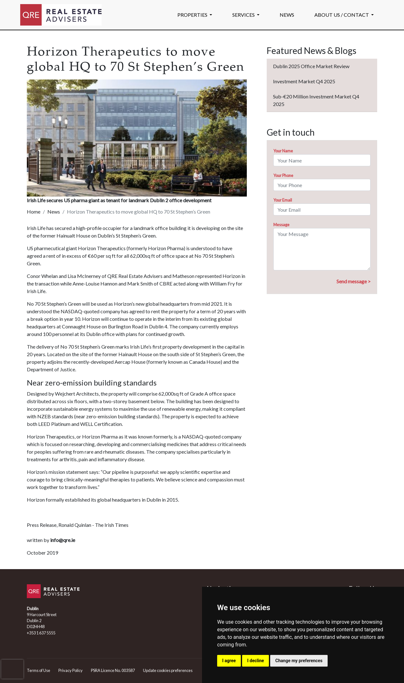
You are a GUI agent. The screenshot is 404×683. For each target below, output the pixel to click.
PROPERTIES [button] (192, 15)
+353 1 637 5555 (41, 632)
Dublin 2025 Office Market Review (311, 66)
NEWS (287, 15)
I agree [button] (229, 660)
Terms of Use (38, 670)
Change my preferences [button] (298, 660)
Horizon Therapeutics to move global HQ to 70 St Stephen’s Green (138, 212)
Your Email (282, 200)
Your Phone (283, 175)
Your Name (283, 150)
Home (33, 212)
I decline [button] (255, 660)
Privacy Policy (70, 670)
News (53, 212)
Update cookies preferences (168, 670)
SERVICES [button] (244, 15)
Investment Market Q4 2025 (304, 81)
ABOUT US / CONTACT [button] (342, 15)
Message (281, 224)
